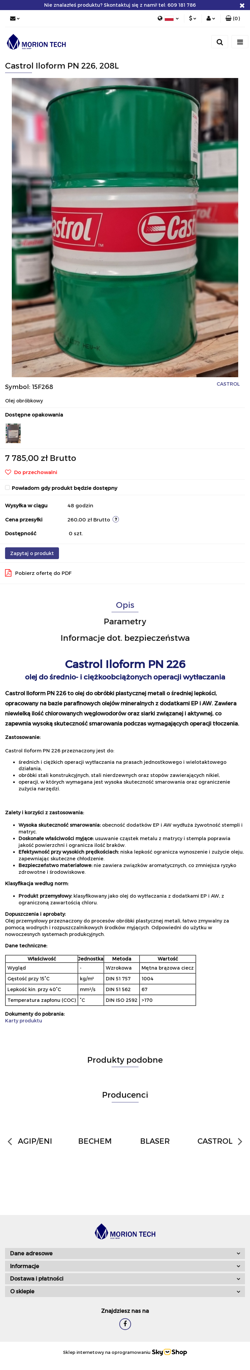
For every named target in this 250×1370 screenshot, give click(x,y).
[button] (232, 18)
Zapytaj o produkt (32, 553)
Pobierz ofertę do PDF (38, 573)
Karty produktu (23, 1020)
